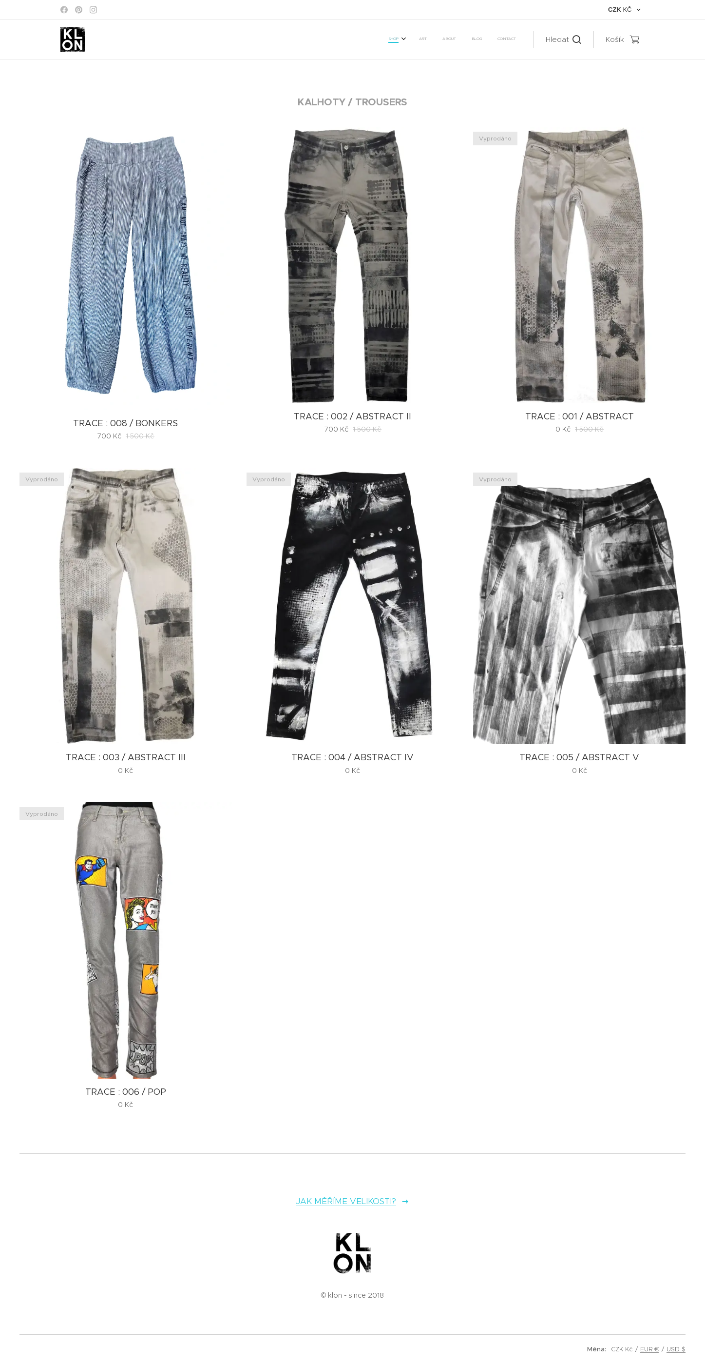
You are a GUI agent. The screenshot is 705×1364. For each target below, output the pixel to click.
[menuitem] (453, 39)
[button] (563, 39)
